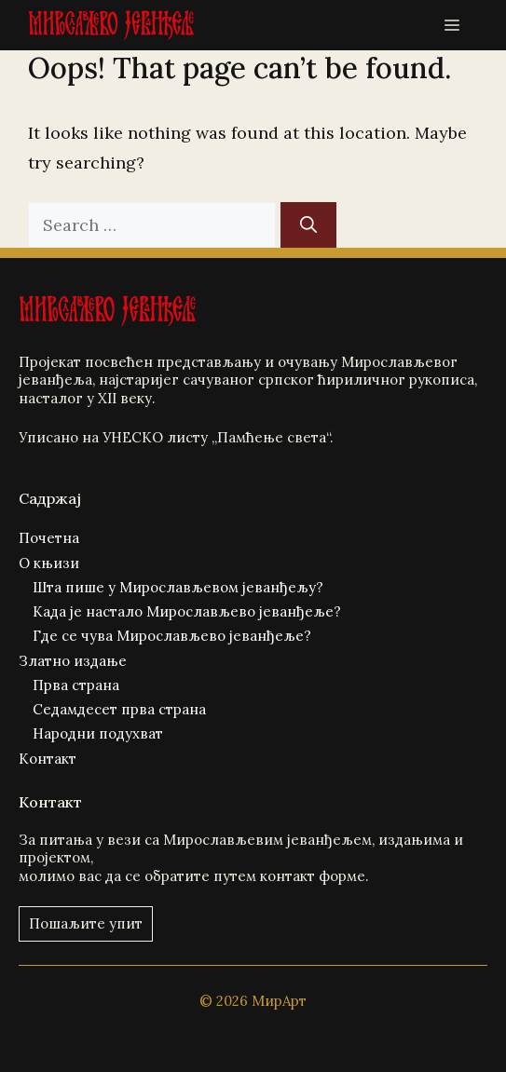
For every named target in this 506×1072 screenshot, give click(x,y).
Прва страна (76, 685)
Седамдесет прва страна (119, 709)
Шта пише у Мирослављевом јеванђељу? (178, 587)
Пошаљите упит (86, 923)
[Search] (308, 225)
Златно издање (73, 661)
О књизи (49, 563)
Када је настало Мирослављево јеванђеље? (187, 611)
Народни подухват (98, 733)
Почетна (49, 538)
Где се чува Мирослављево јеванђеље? (172, 636)
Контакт (47, 758)
